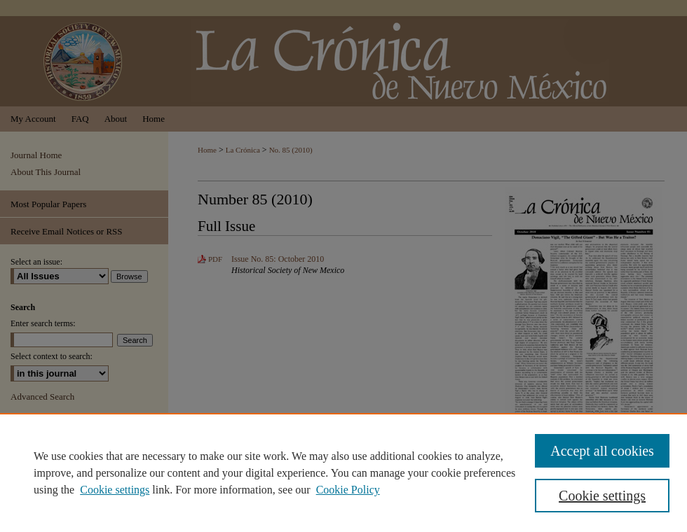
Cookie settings (114, 490)
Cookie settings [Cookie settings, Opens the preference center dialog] (602, 495)
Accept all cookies (602, 450)
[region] (343, 472)
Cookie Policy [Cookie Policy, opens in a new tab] (348, 490)
